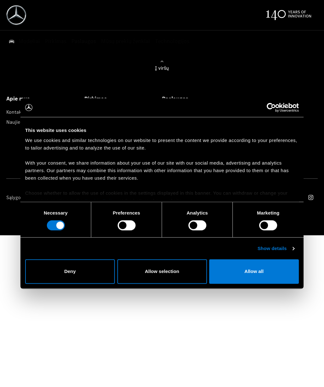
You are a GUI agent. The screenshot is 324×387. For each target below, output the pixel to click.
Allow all (254, 271)
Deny (70, 271)
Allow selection (162, 271)
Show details (272, 248)
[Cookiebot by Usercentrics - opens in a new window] (271, 107)
